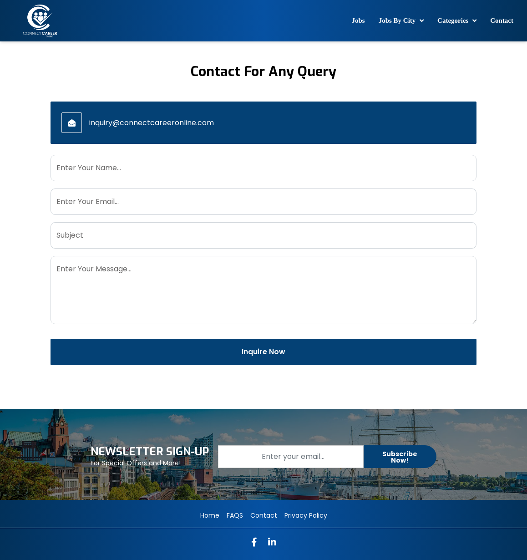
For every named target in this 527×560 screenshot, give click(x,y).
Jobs (358, 20)
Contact (501, 20)
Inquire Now (263, 351)
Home (209, 515)
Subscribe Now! (399, 457)
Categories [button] (453, 20)
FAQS (235, 515)
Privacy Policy (305, 515)
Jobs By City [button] (398, 20)
